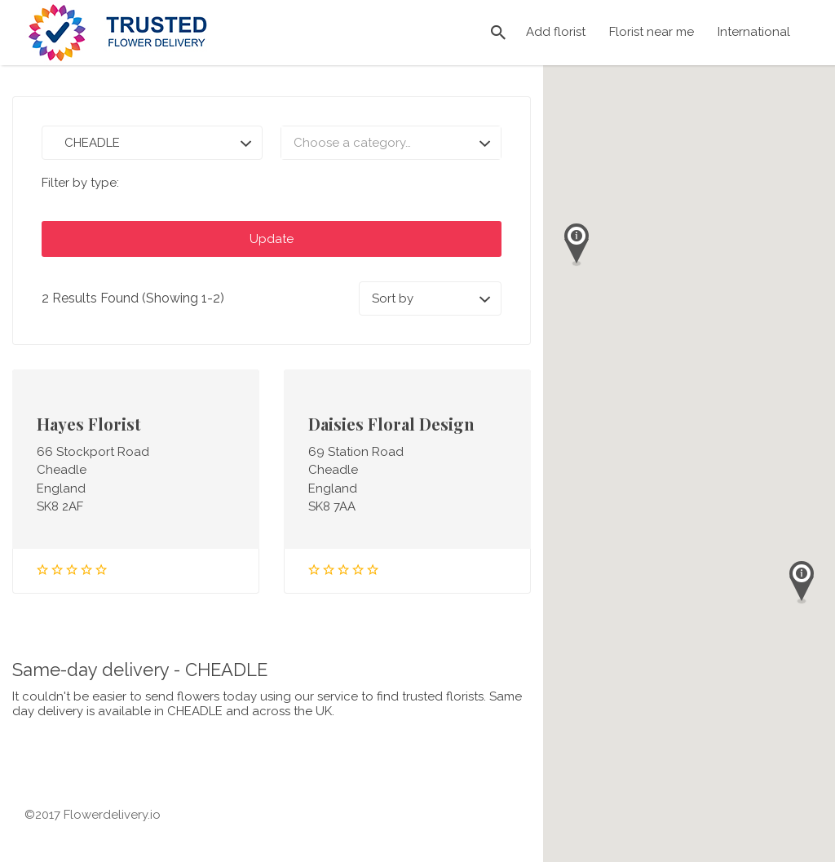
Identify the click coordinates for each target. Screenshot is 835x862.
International (754, 31)
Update (272, 239)
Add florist (555, 31)
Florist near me (651, 31)
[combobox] (391, 143)
